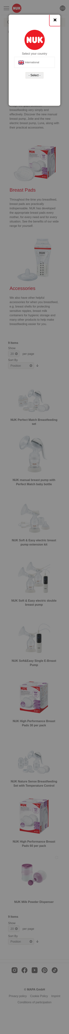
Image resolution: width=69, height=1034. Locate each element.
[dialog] (34, 517)
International (28, 62)
